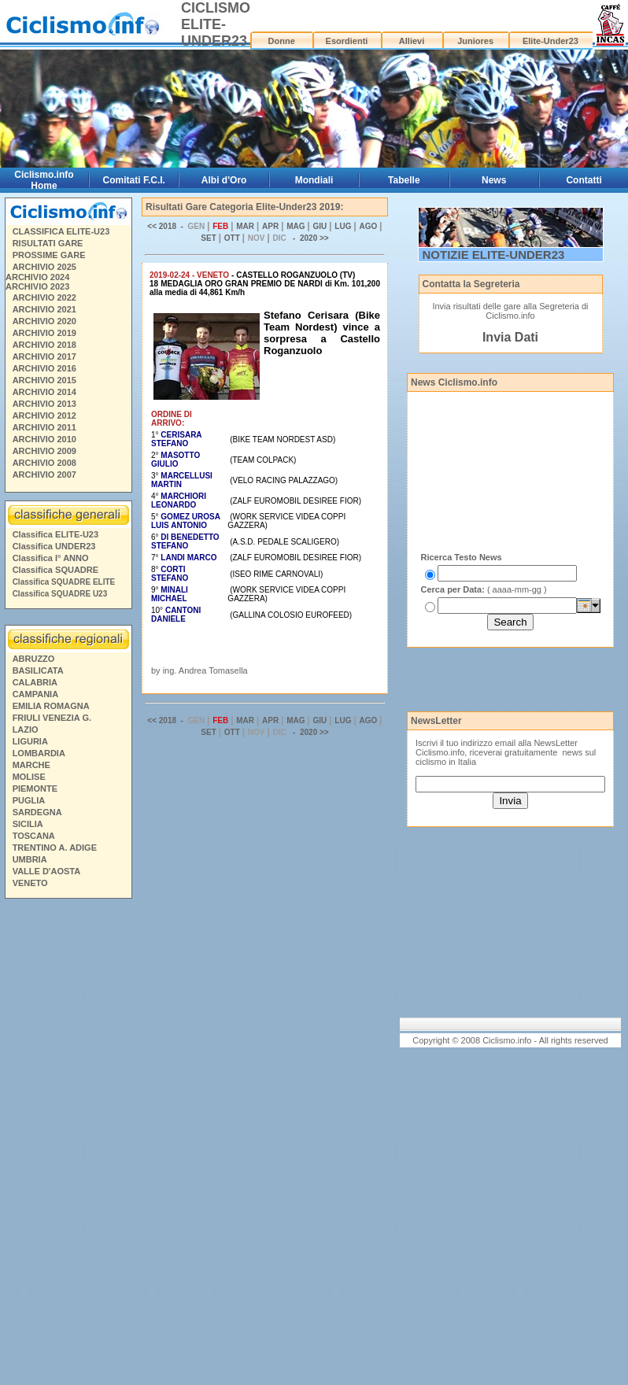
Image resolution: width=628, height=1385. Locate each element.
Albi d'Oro (224, 180)
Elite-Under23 (550, 41)
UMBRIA (30, 859)
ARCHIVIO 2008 (44, 462)
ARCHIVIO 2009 (44, 451)
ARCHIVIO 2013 (44, 403)
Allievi (411, 41)
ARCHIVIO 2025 (44, 266)
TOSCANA (34, 835)
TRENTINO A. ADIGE (55, 847)
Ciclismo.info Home (43, 180)
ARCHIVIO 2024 (37, 277)
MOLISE (29, 776)
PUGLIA (29, 800)
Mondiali (314, 180)
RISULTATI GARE (48, 243)
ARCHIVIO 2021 (44, 309)
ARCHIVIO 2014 (44, 392)
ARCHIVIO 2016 (44, 368)
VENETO (30, 883)
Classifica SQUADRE (55, 569)
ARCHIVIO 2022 (44, 297)
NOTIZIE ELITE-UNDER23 (494, 254)
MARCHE (31, 765)
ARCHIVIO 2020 (44, 321)
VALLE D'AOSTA (47, 871)
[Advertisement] (68, 1144)
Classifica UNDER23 (54, 546)
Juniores (475, 41)
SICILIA (28, 824)
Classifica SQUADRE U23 (60, 593)
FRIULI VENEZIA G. (52, 717)
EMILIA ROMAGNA (51, 706)
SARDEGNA (37, 812)
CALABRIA (35, 682)
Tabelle (403, 180)
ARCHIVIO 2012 (44, 415)
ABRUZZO (34, 658)
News (494, 180)
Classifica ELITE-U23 (55, 534)
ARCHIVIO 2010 (44, 439)
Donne (281, 41)
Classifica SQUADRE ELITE (64, 582)
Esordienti (347, 41)
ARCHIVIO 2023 (37, 286)
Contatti (583, 180)
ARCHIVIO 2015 (44, 380)
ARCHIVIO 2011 (44, 427)
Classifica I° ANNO (51, 558)
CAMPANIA (35, 694)
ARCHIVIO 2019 (44, 333)
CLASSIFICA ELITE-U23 (61, 231)
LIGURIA (30, 741)
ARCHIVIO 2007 (44, 474)
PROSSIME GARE (49, 255)
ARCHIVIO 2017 (44, 356)
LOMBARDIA (39, 753)
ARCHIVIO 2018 (44, 344)
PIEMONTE (35, 788)
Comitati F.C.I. (134, 180)
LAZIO (26, 729)
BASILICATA (38, 670)
